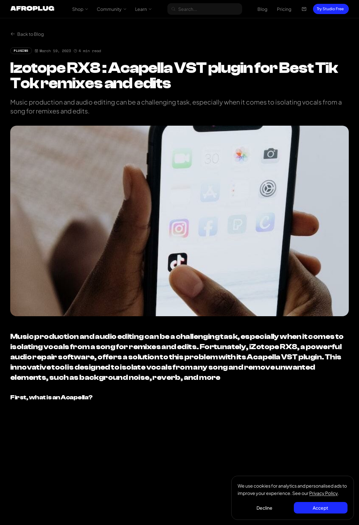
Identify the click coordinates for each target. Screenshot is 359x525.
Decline (265, 507)
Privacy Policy (323, 493)
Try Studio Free (330, 8)
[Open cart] (304, 9)
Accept (320, 507)
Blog (262, 9)
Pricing (284, 9)
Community (112, 9)
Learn (143, 9)
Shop (80, 9)
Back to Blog (27, 34)
